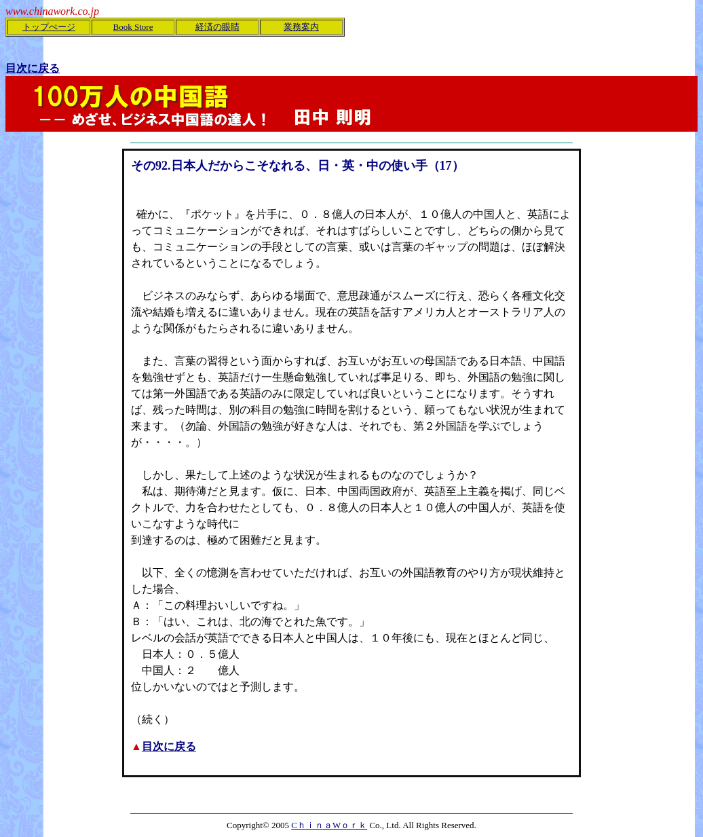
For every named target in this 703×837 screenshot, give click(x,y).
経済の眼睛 (217, 27)
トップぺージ (48, 27)
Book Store (133, 27)
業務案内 (301, 27)
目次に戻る (169, 746)
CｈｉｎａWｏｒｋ (329, 825)
